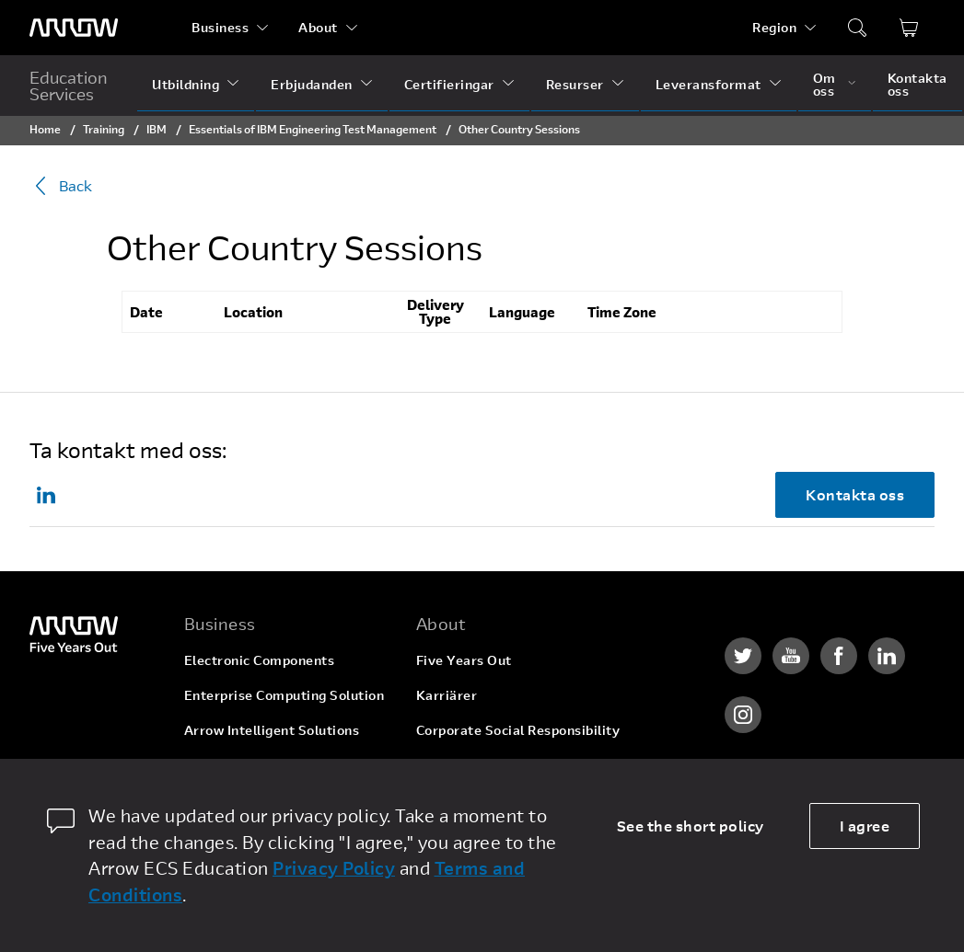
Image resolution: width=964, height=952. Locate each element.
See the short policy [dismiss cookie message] (690, 825)
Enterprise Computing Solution (284, 695)
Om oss (824, 84)
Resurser (575, 84)
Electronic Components (259, 660)
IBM (156, 128)
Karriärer (447, 695)
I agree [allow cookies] (865, 825)
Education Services (68, 85)
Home (45, 128)
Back (60, 186)
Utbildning (185, 84)
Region (774, 27)
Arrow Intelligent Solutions (272, 730)
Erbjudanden (312, 84)
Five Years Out (464, 660)
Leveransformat (708, 84)
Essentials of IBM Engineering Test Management (312, 128)
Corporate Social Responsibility (518, 730)
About (318, 27)
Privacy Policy (334, 867)
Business (220, 27)
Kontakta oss (917, 84)
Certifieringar (449, 84)
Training (103, 128)
